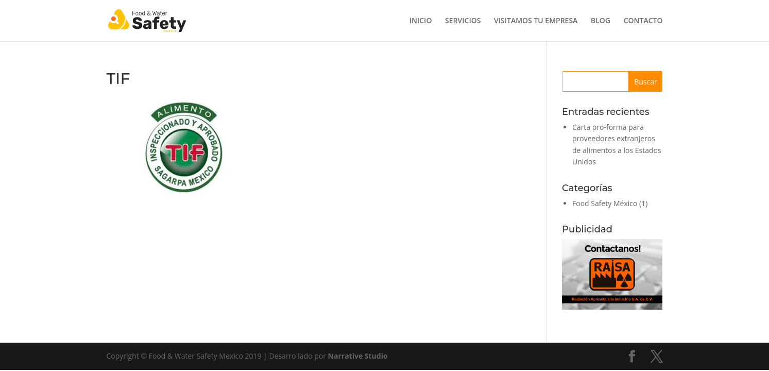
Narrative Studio (358, 356)
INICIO (420, 21)
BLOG (600, 21)
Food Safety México (604, 203)
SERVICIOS (463, 21)
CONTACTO (643, 21)
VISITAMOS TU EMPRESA (535, 21)
